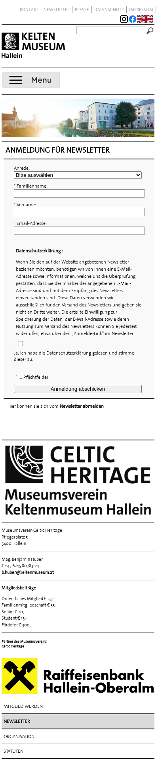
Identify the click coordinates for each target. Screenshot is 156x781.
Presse (82, 9)
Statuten (13, 751)
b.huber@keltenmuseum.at (28, 572)
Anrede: (22, 168)
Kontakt (29, 9)
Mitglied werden (23, 706)
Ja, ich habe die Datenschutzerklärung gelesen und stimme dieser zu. (74, 356)
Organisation (19, 736)
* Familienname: (31, 186)
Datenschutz (109, 9)
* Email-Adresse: (30, 223)
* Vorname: (25, 205)
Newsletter (57, 9)
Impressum (141, 9)
